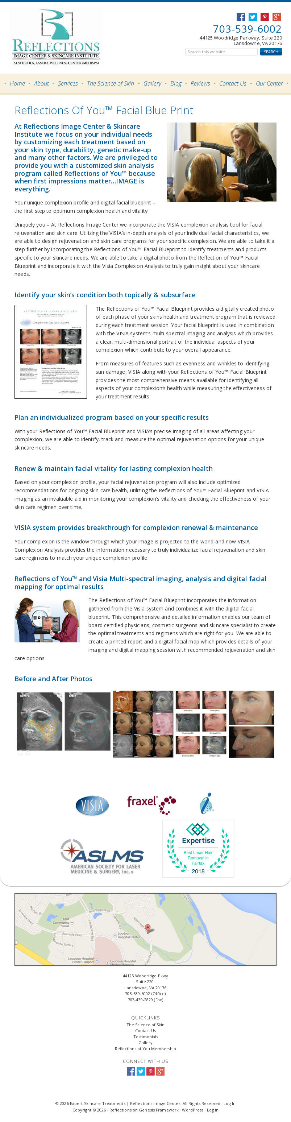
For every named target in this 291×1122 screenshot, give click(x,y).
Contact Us (145, 1030)
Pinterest (150, 1071)
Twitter (141, 1071)
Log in (213, 1110)
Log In (230, 1103)
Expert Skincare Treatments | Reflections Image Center (46, 38)
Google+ (160, 1071)
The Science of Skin (145, 1024)
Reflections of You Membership (145, 1048)
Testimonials (145, 1036)
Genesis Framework (159, 1110)
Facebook (131, 1071)
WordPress (192, 1110)
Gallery (145, 1042)
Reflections (120, 1110)
